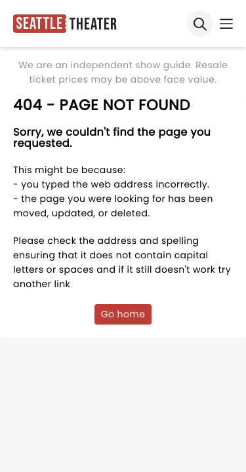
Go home (123, 314)
